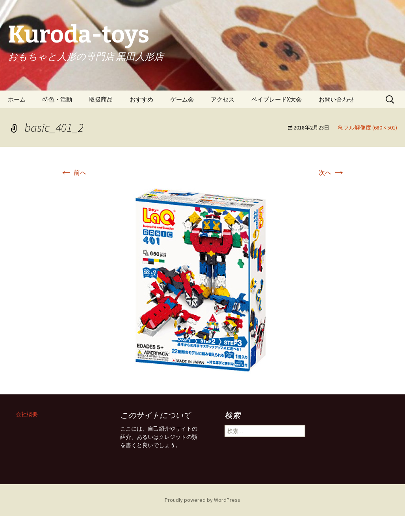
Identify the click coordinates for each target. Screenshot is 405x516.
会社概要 (27, 414)
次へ (332, 172)
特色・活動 (57, 99)
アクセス (222, 99)
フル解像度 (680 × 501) (370, 127)
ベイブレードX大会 (276, 99)
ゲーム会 (182, 99)
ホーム (17, 99)
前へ (73, 172)
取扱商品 (101, 99)
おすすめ (141, 99)
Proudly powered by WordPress (202, 499)
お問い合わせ (336, 99)
